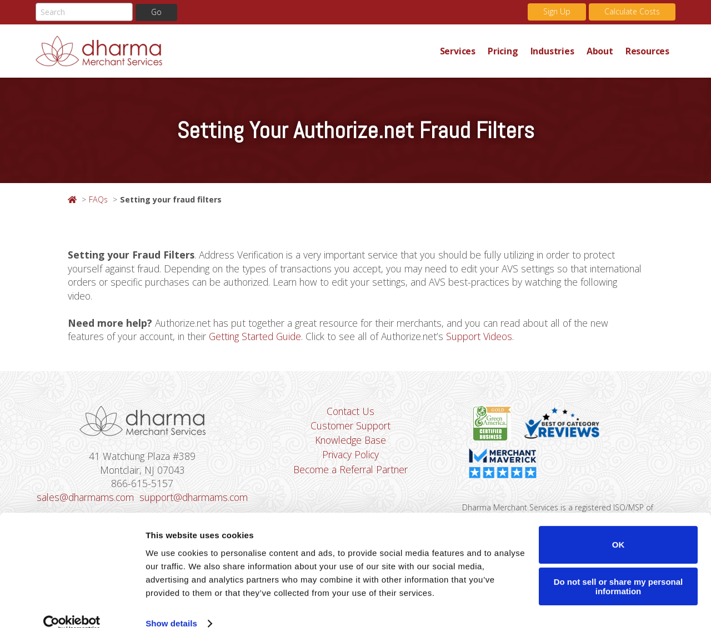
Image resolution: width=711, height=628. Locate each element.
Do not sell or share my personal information (618, 569)
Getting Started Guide (259, 336)
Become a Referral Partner (350, 470)
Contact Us (350, 411)
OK (618, 527)
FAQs (98, 199)
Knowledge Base (350, 441)
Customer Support (350, 426)
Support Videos (486, 336)
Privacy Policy (350, 455)
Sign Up (556, 11)
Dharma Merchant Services (235, 51)
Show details (171, 606)
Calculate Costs (632, 11)
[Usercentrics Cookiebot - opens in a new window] (72, 606)
